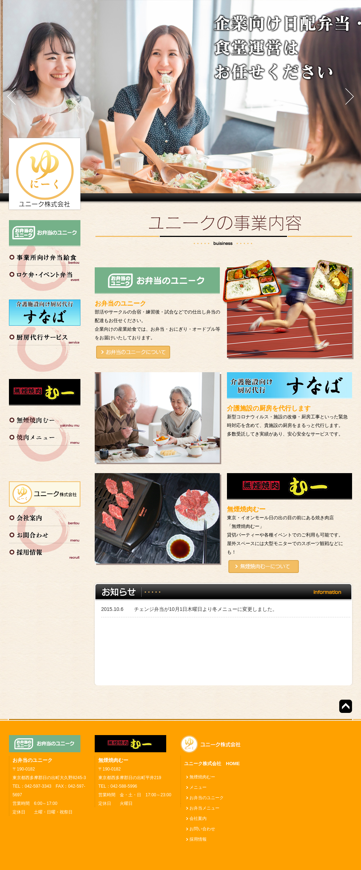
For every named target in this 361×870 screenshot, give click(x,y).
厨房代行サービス (44, 335)
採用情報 (44, 550)
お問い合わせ (44, 533)
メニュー (198, 787)
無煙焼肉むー (44, 419)
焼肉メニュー (44, 437)
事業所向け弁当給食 (44, 256)
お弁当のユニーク (206, 797)
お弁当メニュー (204, 808)
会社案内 (44, 516)
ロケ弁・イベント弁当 (44, 273)
